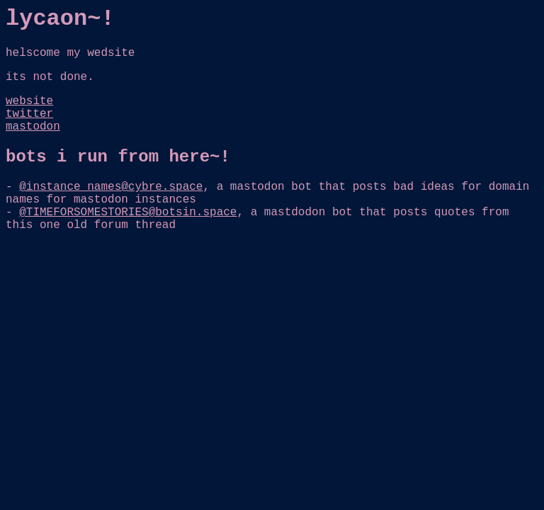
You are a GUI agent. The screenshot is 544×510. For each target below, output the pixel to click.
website (29, 101)
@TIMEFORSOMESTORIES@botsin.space (128, 212)
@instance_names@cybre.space (111, 187)
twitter (29, 114)
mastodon (33, 126)
